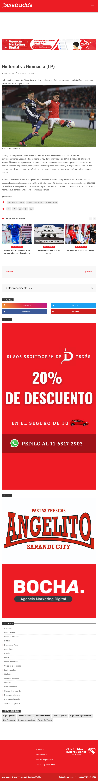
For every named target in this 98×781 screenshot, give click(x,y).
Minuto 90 (8, 683)
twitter (75, 305)
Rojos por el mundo (12, 699)
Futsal (6, 657)
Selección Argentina (12, 703)
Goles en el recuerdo (12, 666)
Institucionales (10, 670)
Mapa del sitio (41, 755)
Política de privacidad (44, 760)
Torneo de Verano (45, 720)
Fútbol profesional (34, 202)
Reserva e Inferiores (12, 695)
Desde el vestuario (16, 202)
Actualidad (17, 247)
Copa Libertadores (25, 716)
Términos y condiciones (45, 765)
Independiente (51, 202)
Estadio (7, 653)
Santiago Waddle (34, 777)
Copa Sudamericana (42, 716)
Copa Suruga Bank (60, 716)
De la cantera (9, 632)
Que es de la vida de (12, 691)
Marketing (8, 674)
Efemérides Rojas (11, 645)
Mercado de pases (11, 678)
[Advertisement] (49, 19)
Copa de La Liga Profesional (80, 716)
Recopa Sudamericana (26, 720)
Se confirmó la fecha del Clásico (80, 251)
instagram (26, 305)
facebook (26, 312)
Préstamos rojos (10, 687)
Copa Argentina (9, 716)
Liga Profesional (9, 720)
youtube (75, 312)
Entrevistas (8, 649)
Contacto (40, 750)
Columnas (8, 628)
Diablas (7, 641)
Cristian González (19, 777)
